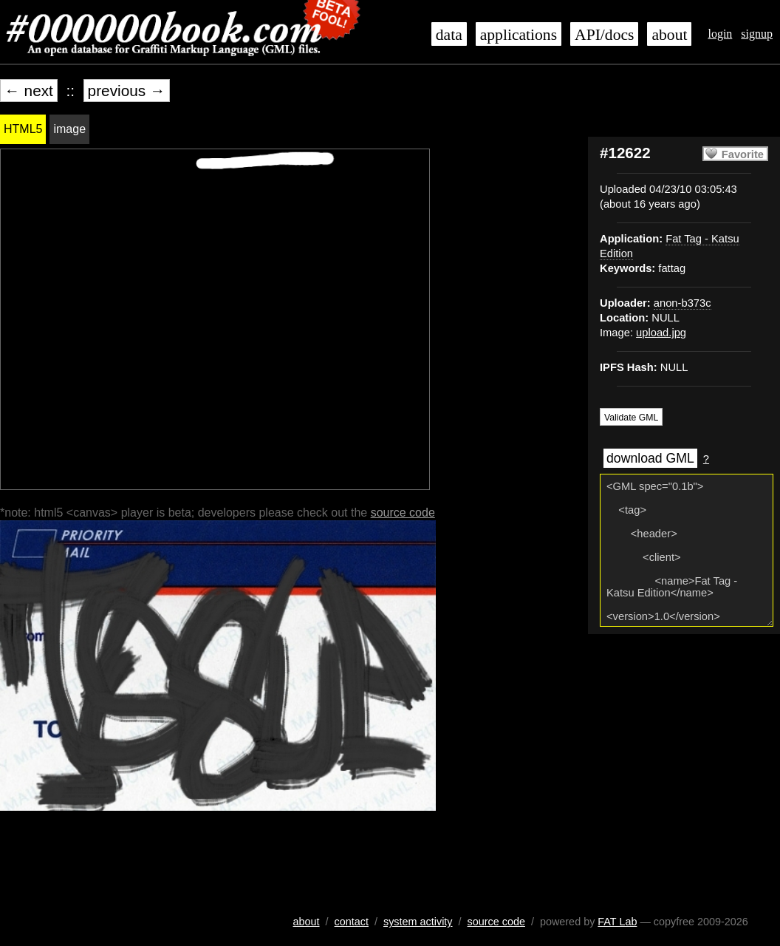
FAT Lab (617, 922)
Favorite (743, 154)
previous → (126, 90)
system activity (418, 922)
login (720, 33)
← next (28, 90)
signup (757, 33)
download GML (650, 458)
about (669, 35)
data (449, 35)
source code (403, 512)
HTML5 (23, 129)
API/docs (604, 35)
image (69, 129)
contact (352, 922)
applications (518, 35)
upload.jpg (661, 332)
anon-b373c (682, 303)
